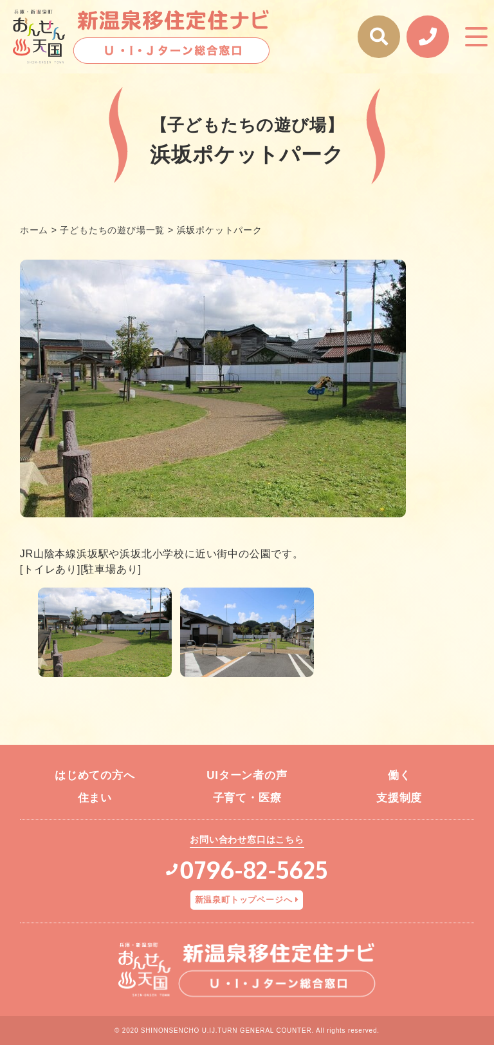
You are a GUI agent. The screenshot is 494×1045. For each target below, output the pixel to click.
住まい (95, 798)
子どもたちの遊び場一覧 (112, 230)
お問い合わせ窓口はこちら (247, 839)
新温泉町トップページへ (244, 900)
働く (399, 775)
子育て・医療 (247, 798)
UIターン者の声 (246, 775)
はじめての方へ (95, 775)
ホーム (34, 230)
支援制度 (399, 798)
